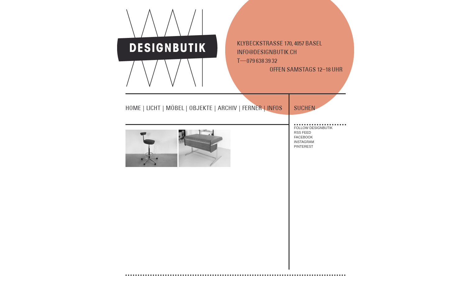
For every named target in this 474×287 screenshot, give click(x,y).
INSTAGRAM (304, 142)
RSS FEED (302, 132)
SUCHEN (304, 108)
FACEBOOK (303, 137)
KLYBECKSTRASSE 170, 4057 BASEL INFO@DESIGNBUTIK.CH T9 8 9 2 (279, 51)
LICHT (156, 108)
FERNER (254, 108)
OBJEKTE (203, 108)
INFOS (274, 108)
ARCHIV (230, 108)
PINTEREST (303, 146)
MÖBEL (177, 108)
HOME (135, 108)
